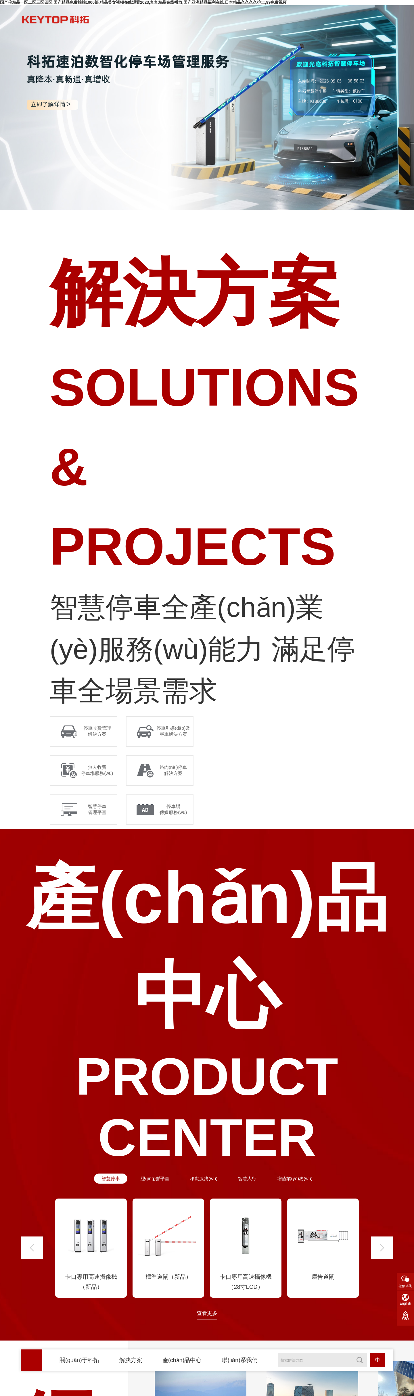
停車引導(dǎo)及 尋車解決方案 (173, 731)
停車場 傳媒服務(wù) (173, 809)
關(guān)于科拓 (79, 1360)
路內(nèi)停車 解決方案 (173, 770)
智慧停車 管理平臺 (97, 809)
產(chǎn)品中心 (182, 1360)
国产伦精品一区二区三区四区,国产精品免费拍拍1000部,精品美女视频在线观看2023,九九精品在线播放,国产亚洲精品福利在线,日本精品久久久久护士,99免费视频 (143, 2)
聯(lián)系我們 (239, 1360)
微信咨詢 (405, 1286)
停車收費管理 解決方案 (97, 731)
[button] (32, 1247)
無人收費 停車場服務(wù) (97, 770)
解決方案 (130, 1360)
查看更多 (207, 1313)
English (405, 1303)
